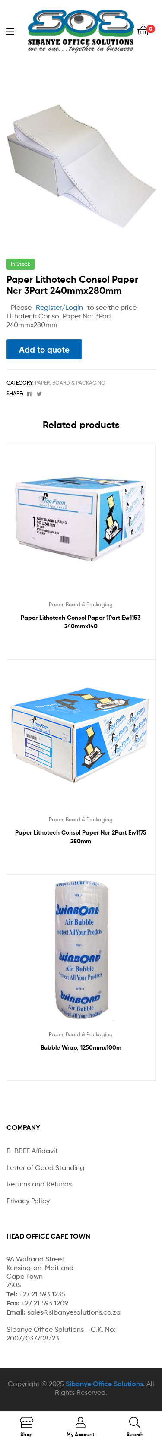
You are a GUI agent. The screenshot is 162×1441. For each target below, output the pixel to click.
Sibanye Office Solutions (104, 1383)
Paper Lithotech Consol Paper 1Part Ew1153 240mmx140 (81, 622)
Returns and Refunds (39, 1184)
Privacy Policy (28, 1201)
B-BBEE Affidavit (32, 1151)
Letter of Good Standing (45, 1168)
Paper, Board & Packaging (70, 382)
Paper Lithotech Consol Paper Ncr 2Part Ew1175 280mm (80, 837)
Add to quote (44, 349)
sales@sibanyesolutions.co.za (74, 1312)
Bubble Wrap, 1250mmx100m (81, 1047)
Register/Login (59, 307)
